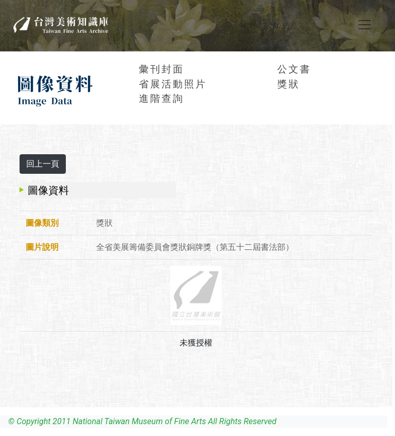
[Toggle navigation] (364, 24)
